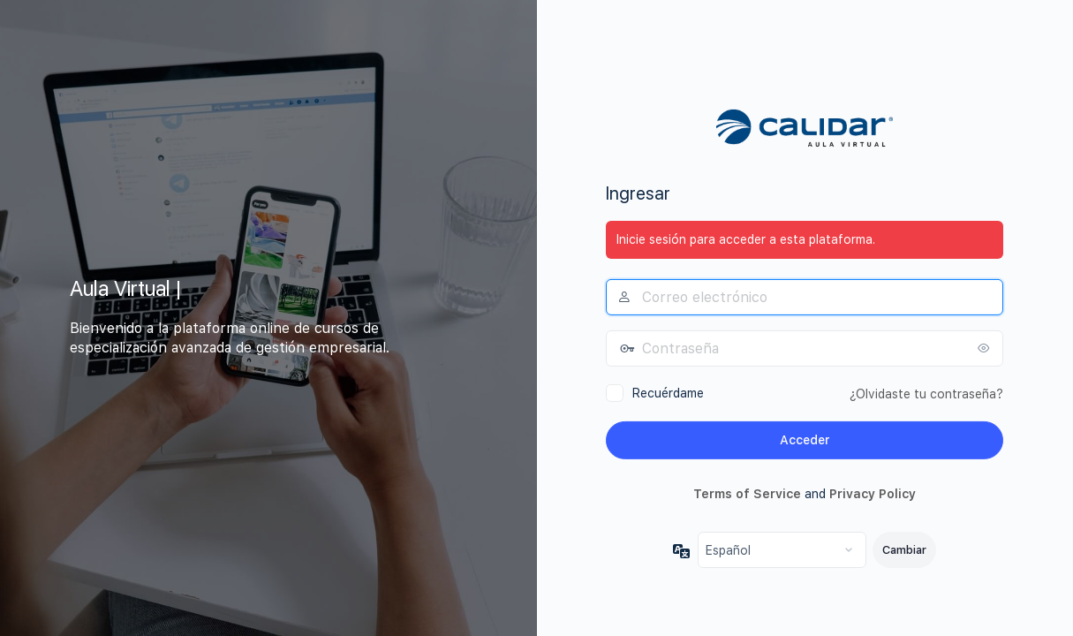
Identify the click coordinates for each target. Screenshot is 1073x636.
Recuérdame (668, 393)
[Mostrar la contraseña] (985, 348)
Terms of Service (747, 493)
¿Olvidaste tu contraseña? (926, 394)
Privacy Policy (872, 493)
